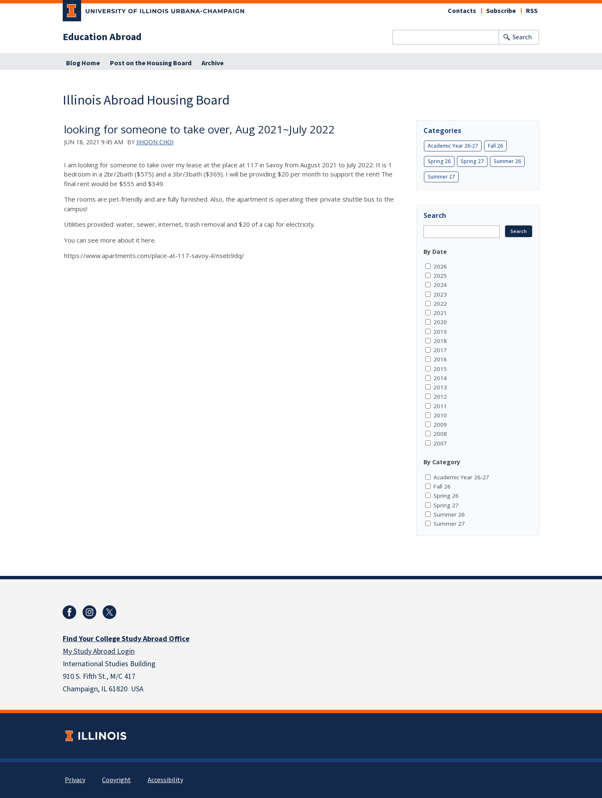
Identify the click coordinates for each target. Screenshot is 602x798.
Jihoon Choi (154, 142)
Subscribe (501, 10)
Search (522, 37)
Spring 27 (472, 161)
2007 (440, 443)
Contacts (462, 10)
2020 (440, 322)
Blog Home (83, 63)
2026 (440, 266)
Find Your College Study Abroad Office (126, 639)
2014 (440, 378)
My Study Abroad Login (99, 651)
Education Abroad (102, 37)
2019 (440, 331)
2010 (440, 415)
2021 (440, 313)
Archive (213, 63)
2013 (440, 387)
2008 (440, 433)
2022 (440, 303)
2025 (440, 275)
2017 (440, 350)
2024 (440, 285)
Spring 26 (439, 161)
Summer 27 (441, 176)
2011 (440, 406)
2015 (440, 369)
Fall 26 (495, 145)
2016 (440, 359)
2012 (440, 396)
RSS (532, 10)
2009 (440, 424)
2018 (440, 341)
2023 (440, 294)
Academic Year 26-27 (453, 145)
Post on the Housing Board (150, 63)
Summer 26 (507, 161)
